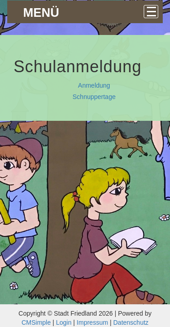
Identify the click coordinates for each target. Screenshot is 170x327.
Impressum (92, 322)
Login (63, 322)
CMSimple (36, 322)
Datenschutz (131, 322)
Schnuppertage (94, 96)
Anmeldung (94, 85)
